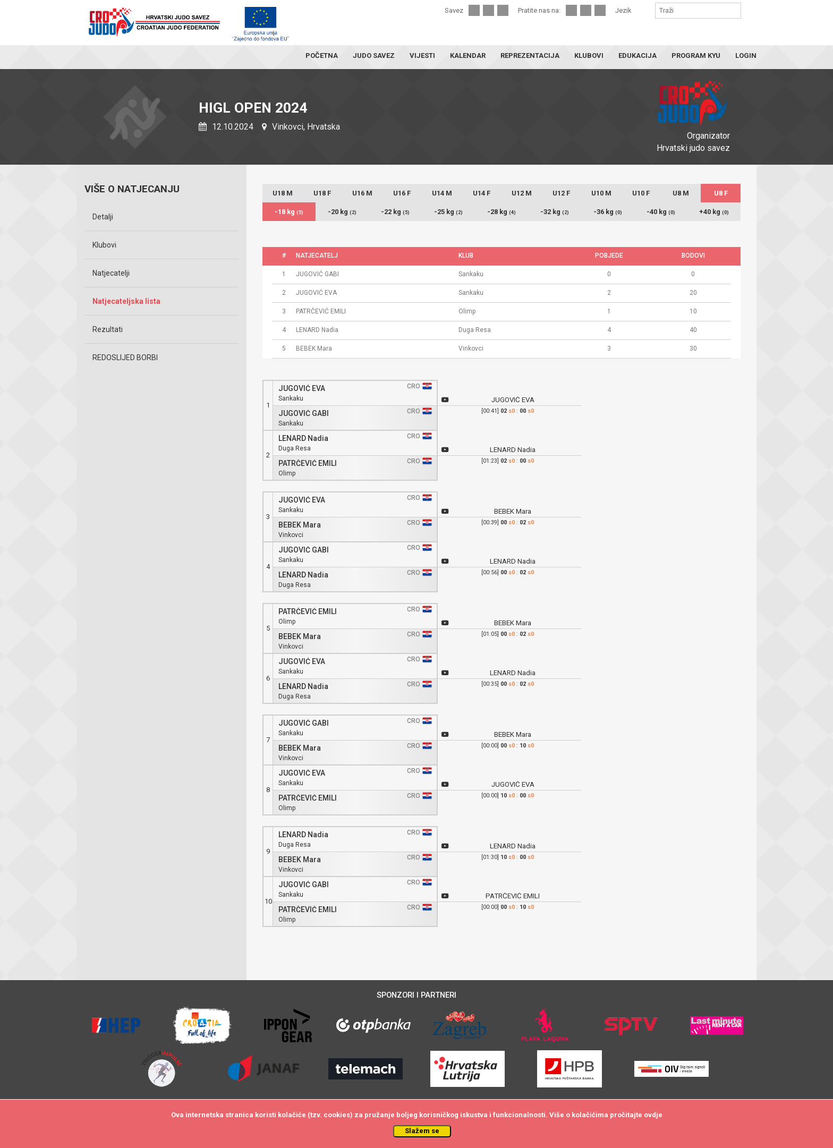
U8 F (721, 193)
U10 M (601, 193)
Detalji (102, 216)
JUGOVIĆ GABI (303, 414)
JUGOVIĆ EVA (301, 389)
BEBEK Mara (299, 525)
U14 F (481, 193)
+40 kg (714, 212)
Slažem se (422, 1131)
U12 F (561, 193)
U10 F (641, 193)
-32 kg (554, 212)
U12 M (522, 193)
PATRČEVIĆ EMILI (307, 463)
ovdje (653, 1115)
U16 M (362, 193)
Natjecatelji (111, 273)
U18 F (322, 193)
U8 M (681, 193)
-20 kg (342, 212)
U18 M (283, 193)
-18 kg (289, 212)
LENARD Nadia (303, 439)
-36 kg (607, 212)
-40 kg (661, 212)
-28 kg (501, 212)
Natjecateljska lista (126, 301)
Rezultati (107, 329)
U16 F (402, 193)
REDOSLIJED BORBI (125, 357)
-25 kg (448, 212)
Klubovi (104, 245)
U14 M (442, 193)
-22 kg (395, 212)
